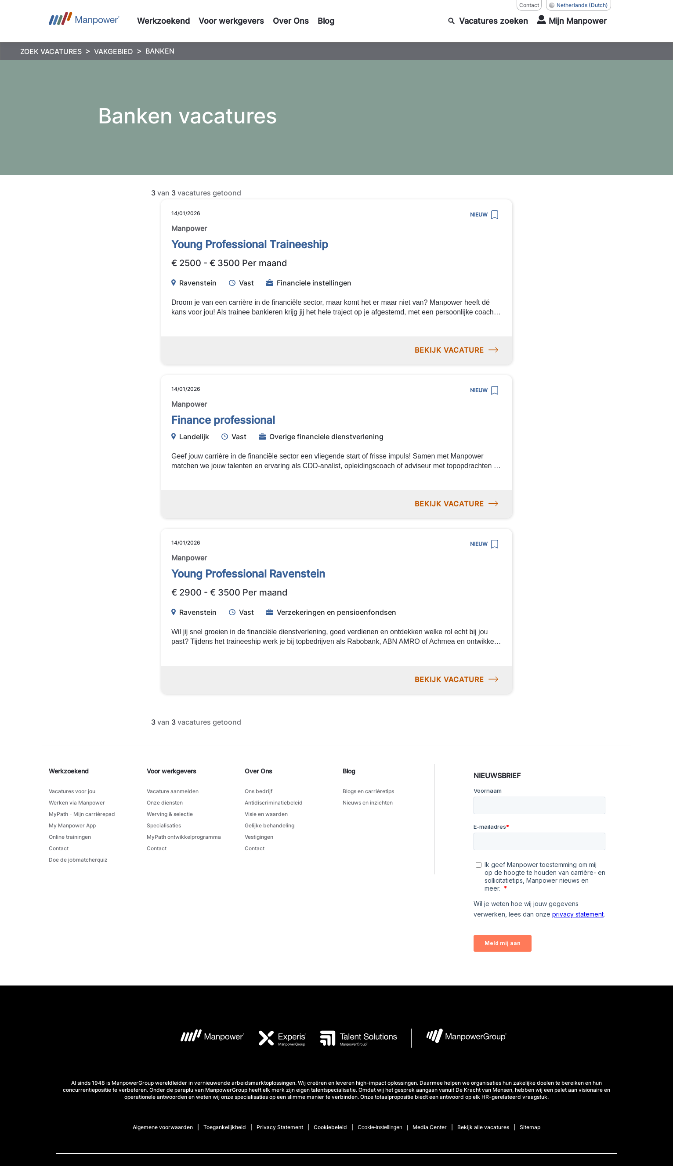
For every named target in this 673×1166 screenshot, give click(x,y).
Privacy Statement (280, 1127)
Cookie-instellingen (380, 1127)
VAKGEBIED (113, 51)
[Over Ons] (291, 21)
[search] (488, 21)
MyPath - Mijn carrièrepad (82, 813)
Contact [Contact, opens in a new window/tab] (529, 5)
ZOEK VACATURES (51, 51)
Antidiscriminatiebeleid (274, 802)
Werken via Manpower (77, 802)
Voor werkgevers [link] (171, 771)
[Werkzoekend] (163, 21)
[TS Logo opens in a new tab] (351, 1038)
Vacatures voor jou (72, 791)
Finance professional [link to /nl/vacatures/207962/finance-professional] (223, 420)
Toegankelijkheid (224, 1127)
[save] (495, 215)
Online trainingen (70, 835)
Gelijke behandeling (269, 824)
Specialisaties (164, 824)
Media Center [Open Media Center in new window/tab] (429, 1127)
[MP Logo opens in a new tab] (205, 1038)
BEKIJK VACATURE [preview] (456, 350)
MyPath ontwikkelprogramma (184, 835)
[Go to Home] (84, 21)
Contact (59, 846)
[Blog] (326, 21)
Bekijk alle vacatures (483, 1127)
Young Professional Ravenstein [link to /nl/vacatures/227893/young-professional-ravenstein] (248, 573)
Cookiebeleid (330, 1127)
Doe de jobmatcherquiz (78, 857)
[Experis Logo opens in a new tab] (275, 1038)
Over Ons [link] (258, 771)
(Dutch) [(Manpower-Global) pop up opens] (578, 5)
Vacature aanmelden (173, 791)
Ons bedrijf (258, 791)
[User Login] (572, 21)
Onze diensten (165, 802)
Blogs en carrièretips (368, 791)
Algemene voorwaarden (163, 1127)
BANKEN (159, 51)
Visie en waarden (266, 813)
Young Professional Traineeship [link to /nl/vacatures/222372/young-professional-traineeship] (249, 244)
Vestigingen (259, 835)
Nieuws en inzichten (368, 802)
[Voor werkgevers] (231, 21)
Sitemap (530, 1127)
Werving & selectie (170, 813)
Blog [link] (349, 771)
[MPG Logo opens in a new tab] (459, 1038)
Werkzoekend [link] (69, 771)
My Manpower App (72, 824)
